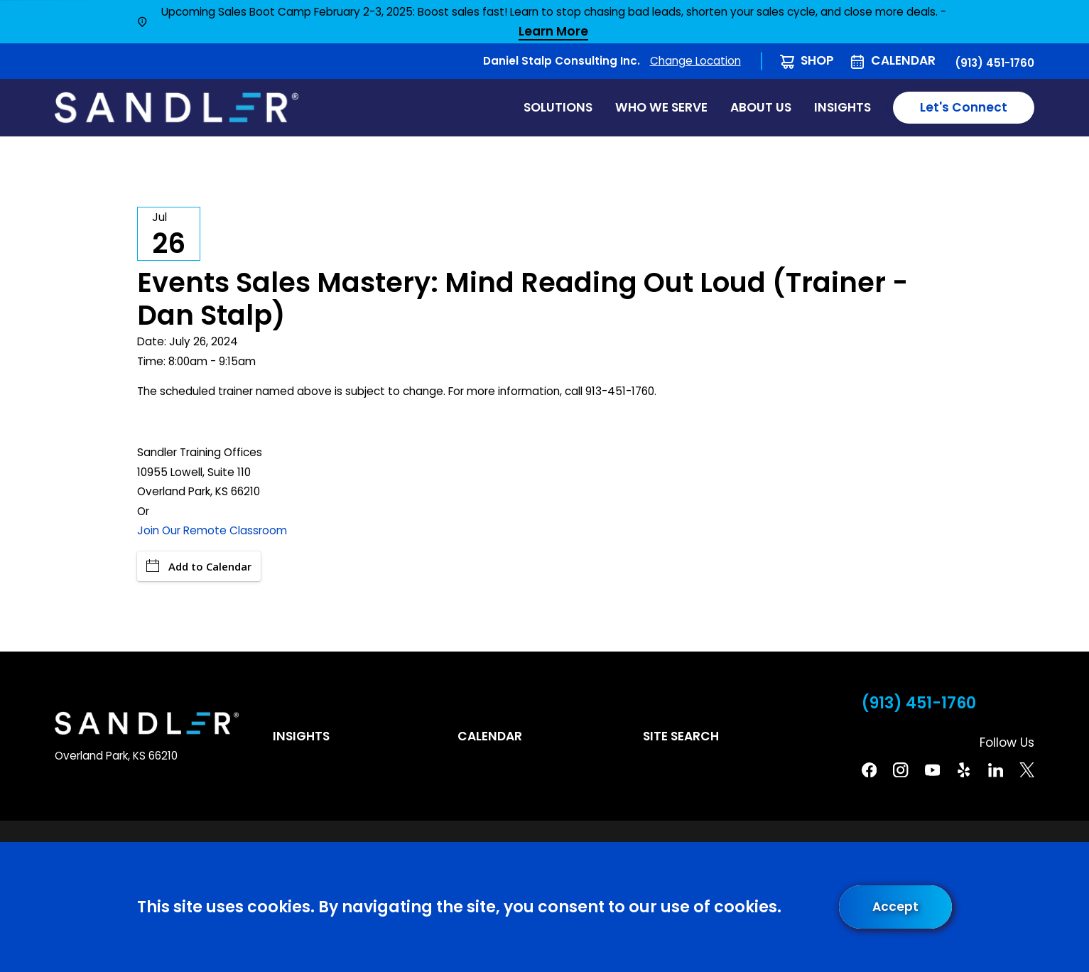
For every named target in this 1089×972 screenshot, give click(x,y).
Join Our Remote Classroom (212, 530)
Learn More (553, 32)
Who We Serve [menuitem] (661, 107)
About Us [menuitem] (760, 107)
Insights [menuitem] (842, 107)
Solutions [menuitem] (558, 107)
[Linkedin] (995, 769)
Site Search (681, 736)
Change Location (695, 60)
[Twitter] (1026, 769)
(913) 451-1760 (994, 63)
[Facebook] (869, 769)
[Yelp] (963, 769)
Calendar (903, 60)
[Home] (176, 108)
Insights (301, 736)
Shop (817, 60)
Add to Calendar (198, 566)
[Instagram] (900, 769)
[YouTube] (932, 769)
